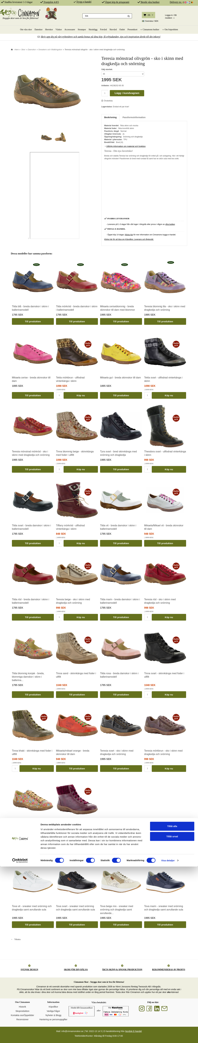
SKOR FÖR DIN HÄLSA (76, 969)
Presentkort (132, 29)
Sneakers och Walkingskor (50, 49)
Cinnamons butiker (151, 29)
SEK (150, 21)
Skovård (113, 29)
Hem (17, 49)
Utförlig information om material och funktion (125, 146)
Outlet (122, 29)
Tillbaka (16, 939)
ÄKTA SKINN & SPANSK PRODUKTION (122, 969)
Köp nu (81, 395)
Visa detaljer (168, 1037)
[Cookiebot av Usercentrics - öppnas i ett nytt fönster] (20, 1037)
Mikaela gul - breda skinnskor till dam (120, 377)
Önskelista (107, 101)
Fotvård (103, 29)
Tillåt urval (172, 1013)
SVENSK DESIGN (29, 969)
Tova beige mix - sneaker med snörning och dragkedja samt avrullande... (116, 909)
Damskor (38, 29)
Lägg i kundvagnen (127, 93)
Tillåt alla (172, 1002)
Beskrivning (110, 117)
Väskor (59, 29)
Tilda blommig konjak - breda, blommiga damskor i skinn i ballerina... (28, 677)
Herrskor (49, 29)
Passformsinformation (134, 117)
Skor (23, 49)
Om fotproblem (171, 29)
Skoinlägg (93, 29)
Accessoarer (70, 29)
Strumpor (82, 29)
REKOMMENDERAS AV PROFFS (168, 969)
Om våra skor (26, 29)
